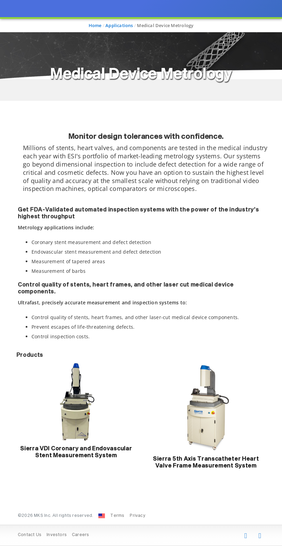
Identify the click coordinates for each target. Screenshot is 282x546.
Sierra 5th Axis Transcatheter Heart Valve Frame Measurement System (206, 462)
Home (95, 25)
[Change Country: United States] (101, 515)
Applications (119, 25)
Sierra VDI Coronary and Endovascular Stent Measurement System (76, 452)
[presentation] (141, 273)
